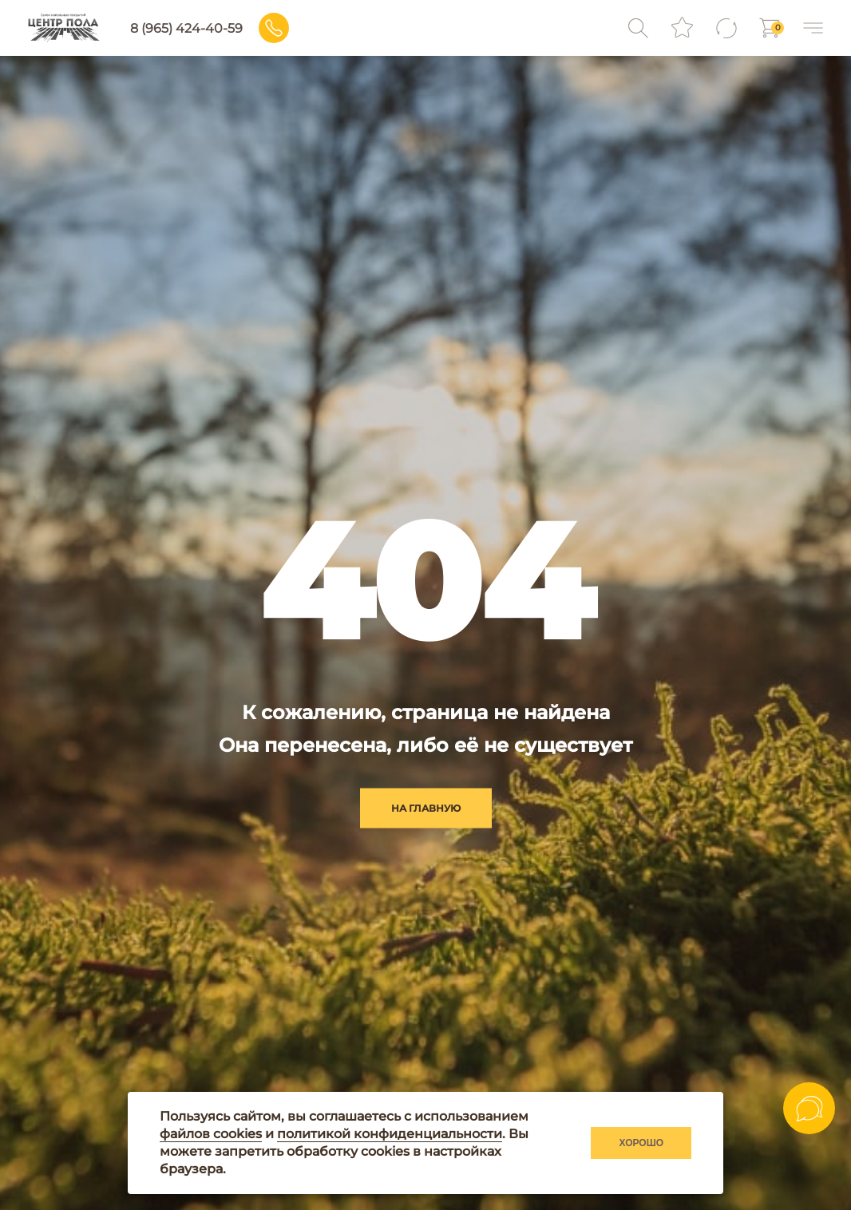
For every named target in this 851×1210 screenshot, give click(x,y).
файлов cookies (211, 1133)
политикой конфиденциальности (389, 1133)
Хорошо (641, 1143)
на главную (426, 808)
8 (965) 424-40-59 (188, 28)
